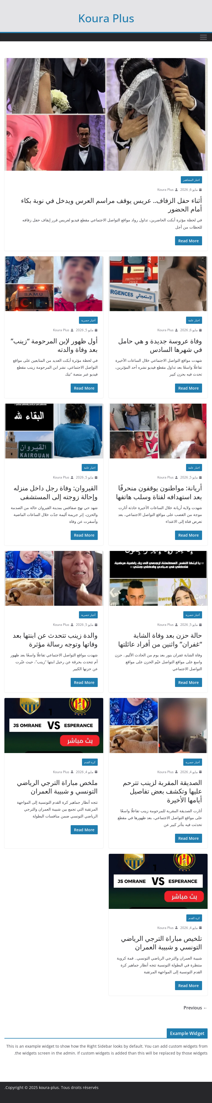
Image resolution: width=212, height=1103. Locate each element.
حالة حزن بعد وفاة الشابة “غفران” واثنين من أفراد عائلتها (160, 639)
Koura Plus (106, 18)
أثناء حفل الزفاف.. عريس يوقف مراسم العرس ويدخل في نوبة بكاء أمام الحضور (111, 204)
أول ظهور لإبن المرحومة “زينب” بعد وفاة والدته (54, 345)
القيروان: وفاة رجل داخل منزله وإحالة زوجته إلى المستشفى (56, 492)
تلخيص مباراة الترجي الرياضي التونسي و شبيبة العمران (161, 942)
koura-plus (49, 1087)
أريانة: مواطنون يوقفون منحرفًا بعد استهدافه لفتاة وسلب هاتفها (159, 492)
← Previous (196, 1008)
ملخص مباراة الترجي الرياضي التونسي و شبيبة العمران (57, 786)
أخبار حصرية (88, 320)
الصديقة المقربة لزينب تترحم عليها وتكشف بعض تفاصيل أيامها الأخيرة (162, 791)
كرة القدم (90, 762)
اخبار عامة (194, 320)
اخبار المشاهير (191, 180)
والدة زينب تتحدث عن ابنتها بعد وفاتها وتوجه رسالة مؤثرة (55, 639)
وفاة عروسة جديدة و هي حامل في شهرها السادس (160, 345)
